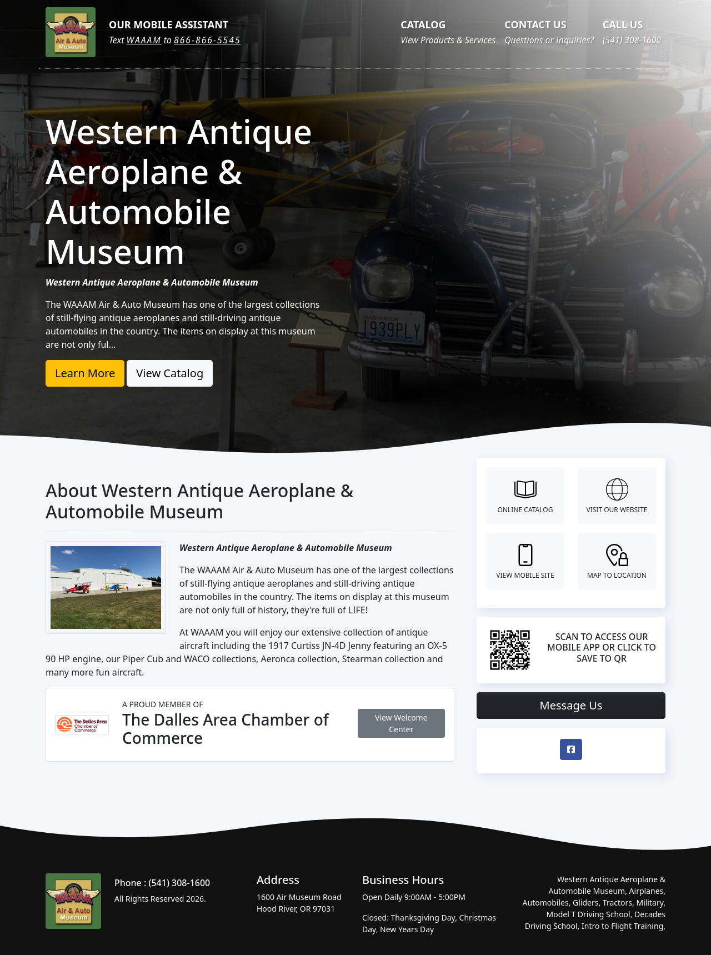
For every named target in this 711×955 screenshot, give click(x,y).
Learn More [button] (85, 373)
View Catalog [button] (169, 373)
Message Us (571, 705)
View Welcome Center (401, 723)
